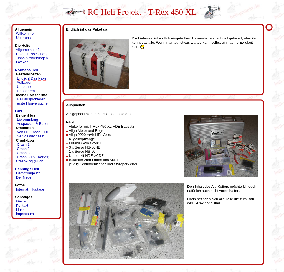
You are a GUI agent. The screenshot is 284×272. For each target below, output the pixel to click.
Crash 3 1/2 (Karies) (33, 157)
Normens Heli (26, 70)
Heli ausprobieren (31, 99)
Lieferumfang (27, 119)
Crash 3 (23, 153)
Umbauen (24, 87)
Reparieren (26, 91)
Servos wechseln (30, 136)
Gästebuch (25, 201)
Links (20, 209)
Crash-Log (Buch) (30, 161)
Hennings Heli (27, 169)
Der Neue (24, 177)
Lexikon (22, 62)
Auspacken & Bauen (33, 124)
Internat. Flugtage (30, 189)
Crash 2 (23, 149)
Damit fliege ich (28, 173)
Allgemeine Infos (29, 50)
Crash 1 (23, 144)
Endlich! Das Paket (32, 78)
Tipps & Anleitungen (32, 58)
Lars (18, 111)
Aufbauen (24, 82)
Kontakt (22, 205)
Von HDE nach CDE (33, 132)
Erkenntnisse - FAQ (31, 54)
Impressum (25, 214)
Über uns (23, 38)
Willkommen (26, 33)
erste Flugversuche (32, 103)
